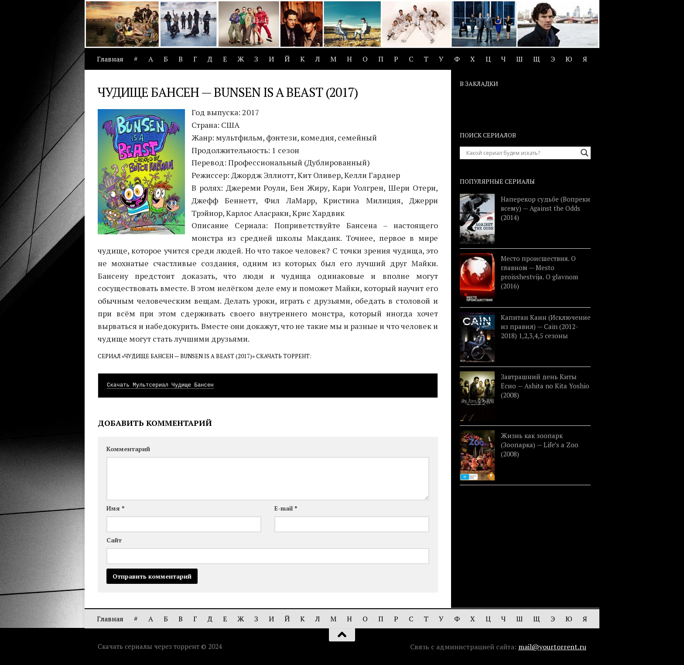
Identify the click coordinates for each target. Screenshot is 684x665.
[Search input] (521, 153)
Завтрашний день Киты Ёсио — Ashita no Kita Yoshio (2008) (545, 385)
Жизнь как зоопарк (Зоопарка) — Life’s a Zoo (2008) (539, 444)
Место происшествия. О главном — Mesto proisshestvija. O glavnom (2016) (539, 272)
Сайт (114, 540)
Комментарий (128, 449)
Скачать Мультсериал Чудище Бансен (160, 385)
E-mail (285, 508)
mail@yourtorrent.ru (552, 646)
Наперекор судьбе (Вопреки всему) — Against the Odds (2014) (545, 208)
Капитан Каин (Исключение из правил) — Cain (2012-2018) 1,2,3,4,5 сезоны (546, 326)
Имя (115, 508)
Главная (110, 59)
